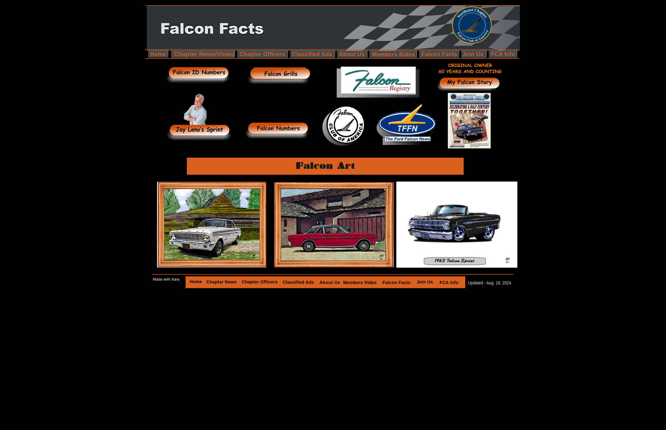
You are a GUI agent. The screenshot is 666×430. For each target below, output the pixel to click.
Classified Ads (298, 282)
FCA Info (449, 282)
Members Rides (359, 282)
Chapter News (221, 281)
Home (196, 281)
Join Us (424, 281)
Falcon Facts (397, 282)
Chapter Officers (260, 281)
